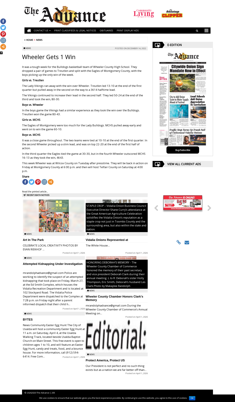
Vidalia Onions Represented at (107, 240)
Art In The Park (33, 240)
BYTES (28, 319)
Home (29, 39)
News (39, 39)
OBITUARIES (106, 30)
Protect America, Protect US (105, 360)
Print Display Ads (128, 30)
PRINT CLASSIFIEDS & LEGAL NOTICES (75, 30)
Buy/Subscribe (182, 150)
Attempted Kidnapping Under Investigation (53, 264)
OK (192, 398)
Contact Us (42, 30)
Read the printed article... (35, 191)
